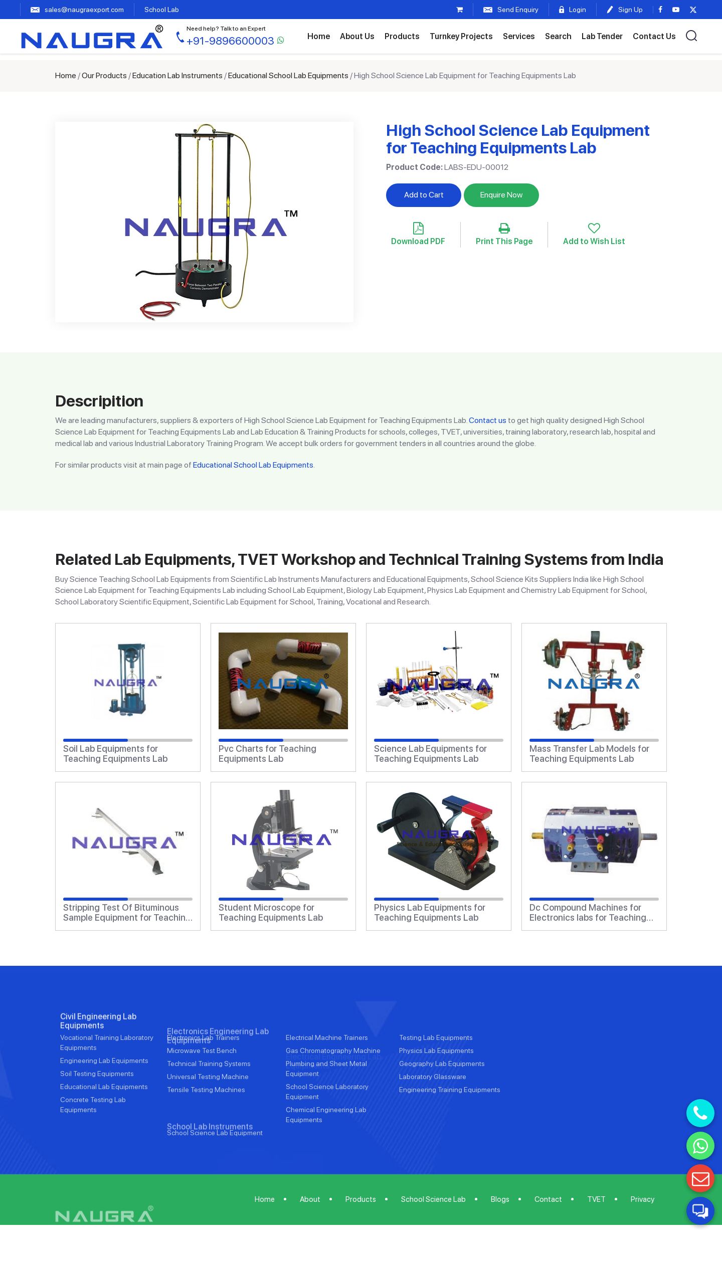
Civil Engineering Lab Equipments (98, 1053)
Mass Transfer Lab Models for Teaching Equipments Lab (589, 754)
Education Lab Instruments (177, 75)
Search (558, 36)
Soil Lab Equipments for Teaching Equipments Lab (115, 754)
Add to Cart (424, 194)
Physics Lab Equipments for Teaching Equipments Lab (429, 913)
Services (519, 36)
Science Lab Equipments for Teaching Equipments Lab (430, 754)
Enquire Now (501, 194)
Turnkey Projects (461, 36)
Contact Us (654, 36)
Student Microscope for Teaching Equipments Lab (271, 913)
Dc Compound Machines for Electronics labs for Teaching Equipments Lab (587, 913)
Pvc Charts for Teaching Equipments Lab (267, 754)
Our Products (104, 75)
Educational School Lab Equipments (288, 75)
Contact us (487, 420)
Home (318, 36)
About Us (357, 36)
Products (402, 36)
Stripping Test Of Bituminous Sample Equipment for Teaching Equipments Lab (127, 913)
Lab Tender (602, 36)
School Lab (161, 10)
